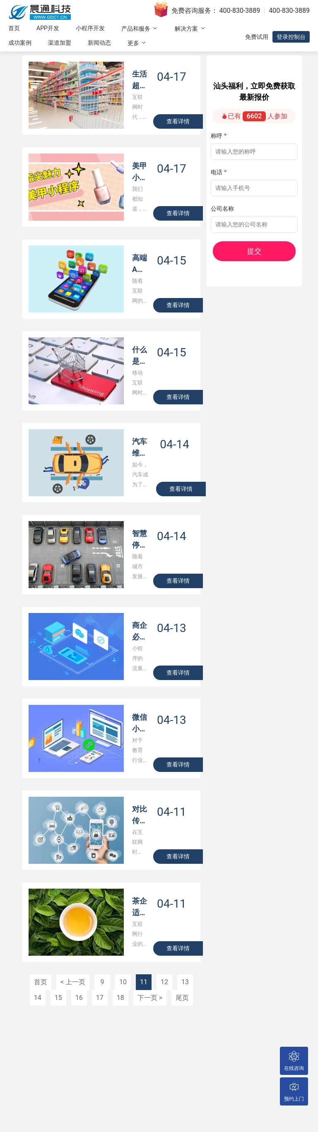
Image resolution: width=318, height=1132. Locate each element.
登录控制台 (291, 37)
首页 (14, 28)
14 (37, 998)
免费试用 (256, 37)
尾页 (182, 998)
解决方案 (190, 28)
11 (143, 982)
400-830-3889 (239, 10)
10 (123, 982)
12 (164, 982)
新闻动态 (99, 42)
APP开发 (47, 28)
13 (185, 982)
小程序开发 (90, 28)
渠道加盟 (59, 42)
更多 (137, 42)
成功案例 (19, 42)
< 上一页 (72, 982)
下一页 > (149, 998)
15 (58, 998)
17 (100, 998)
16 (79, 998)
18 (120, 998)
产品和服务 (139, 28)
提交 (271, 251)
